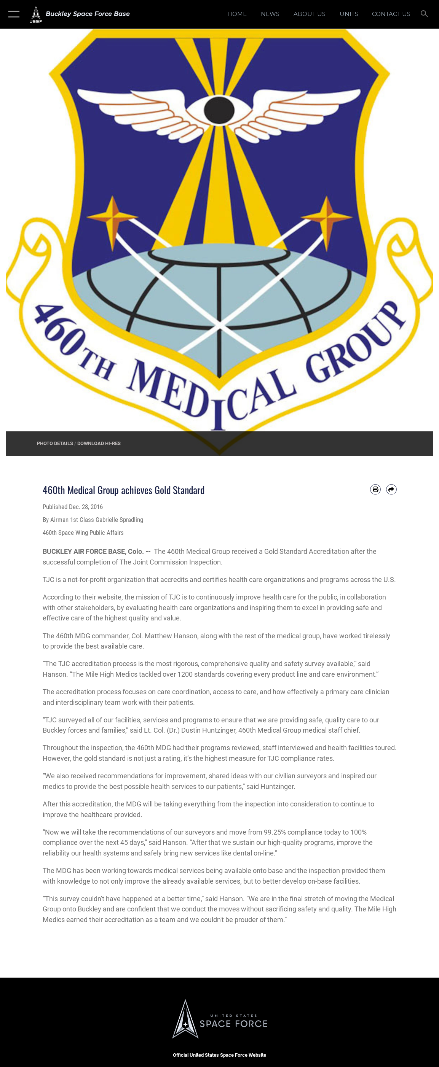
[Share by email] (391, 489)
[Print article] (375, 489)
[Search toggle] (425, 14)
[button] (12, 14)
